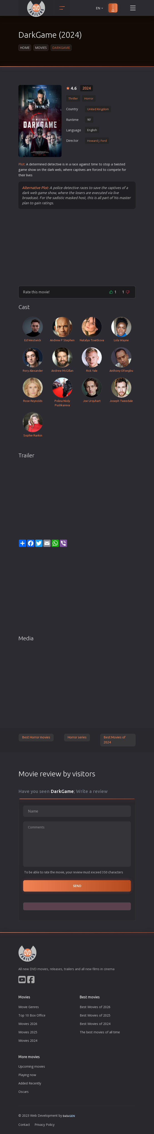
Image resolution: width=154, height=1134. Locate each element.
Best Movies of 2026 (95, 1007)
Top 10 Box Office (31, 1015)
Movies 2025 (27, 1032)
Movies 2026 (27, 1024)
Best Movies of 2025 (95, 1015)
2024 (86, 88)
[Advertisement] (77, 247)
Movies (41, 47)
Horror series (77, 737)
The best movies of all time (100, 1032)
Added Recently (29, 1083)
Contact (24, 1124)
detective (54, 164)
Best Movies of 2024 (114, 739)
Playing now (27, 1075)
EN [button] (100, 8)
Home (25, 47)
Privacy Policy (45, 1124)
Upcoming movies (31, 1066)
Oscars (23, 1091)
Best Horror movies (36, 737)
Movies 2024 (27, 1040)
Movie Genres (28, 1007)
